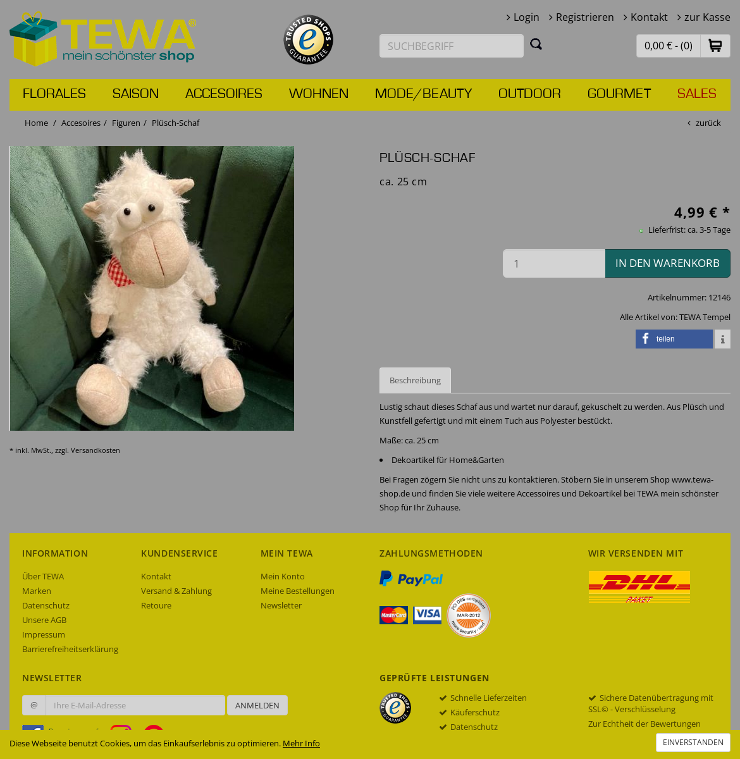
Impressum (43, 634)
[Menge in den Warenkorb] (554, 263)
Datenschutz (46, 605)
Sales (697, 94)
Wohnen (318, 94)
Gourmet (619, 94)
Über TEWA (43, 576)
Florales (54, 94)
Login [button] (527, 17)
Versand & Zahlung (176, 590)
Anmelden (257, 705)
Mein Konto (283, 576)
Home (36, 122)
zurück (708, 122)
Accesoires (223, 94)
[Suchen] (536, 43)
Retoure (156, 605)
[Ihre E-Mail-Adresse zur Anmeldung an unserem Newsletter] (135, 705)
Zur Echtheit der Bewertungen (644, 723)
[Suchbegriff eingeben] (451, 46)
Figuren (126, 122)
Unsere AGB (44, 620)
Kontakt (649, 17)
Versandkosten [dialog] (95, 450)
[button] (715, 45)
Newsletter (281, 605)
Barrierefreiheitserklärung (70, 649)
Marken (36, 590)
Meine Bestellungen (298, 590)
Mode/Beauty (423, 94)
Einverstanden (693, 742)
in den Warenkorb (667, 263)
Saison (136, 94)
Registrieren (585, 17)
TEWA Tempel (705, 317)
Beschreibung (415, 380)
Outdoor (529, 94)
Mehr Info (301, 743)
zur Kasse (707, 17)
